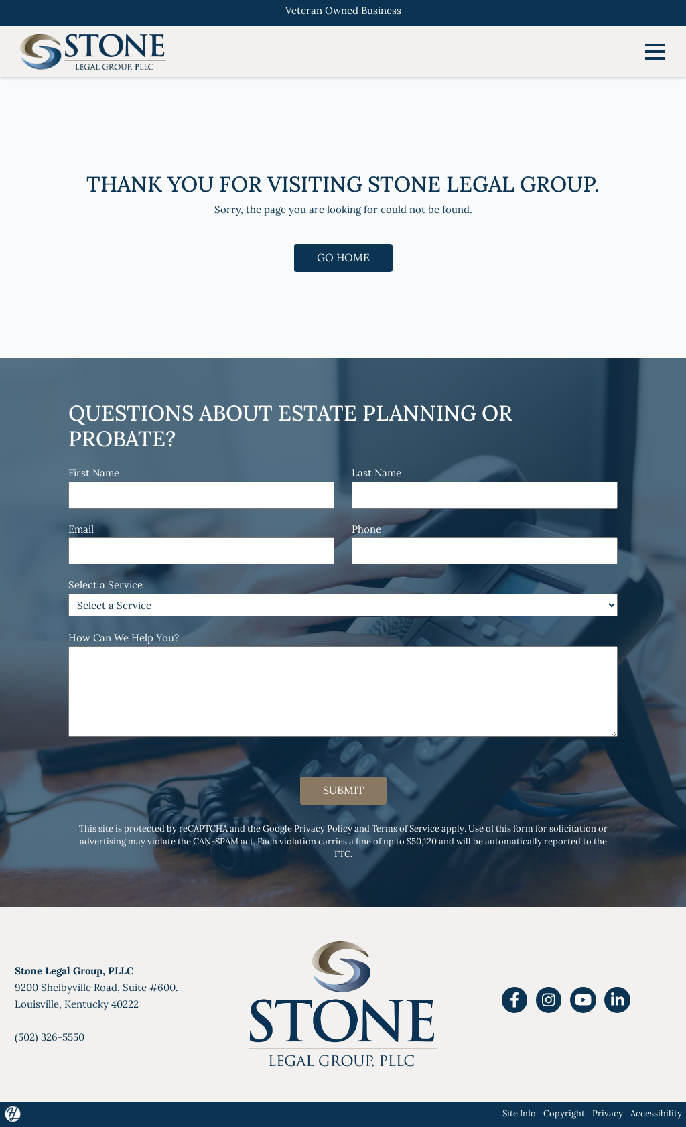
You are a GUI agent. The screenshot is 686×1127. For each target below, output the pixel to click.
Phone (366, 529)
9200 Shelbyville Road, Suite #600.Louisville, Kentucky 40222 (96, 987)
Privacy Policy (323, 828)
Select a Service (105, 584)
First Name (93, 472)
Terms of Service (405, 828)
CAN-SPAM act (223, 841)
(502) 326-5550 (49, 1037)
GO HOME (343, 257)
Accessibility (656, 1113)
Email (81, 529)
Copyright (564, 1113)
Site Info (519, 1113)
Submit (343, 790)
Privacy (607, 1113)
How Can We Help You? (123, 637)
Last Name (376, 472)
